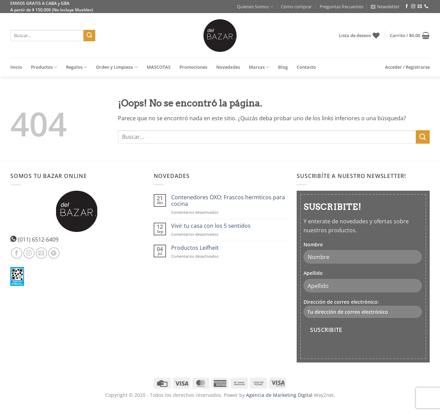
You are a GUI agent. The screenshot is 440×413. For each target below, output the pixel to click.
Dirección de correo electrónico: (363, 308)
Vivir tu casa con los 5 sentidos (211, 226)
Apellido (313, 273)
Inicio (16, 67)
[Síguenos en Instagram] (413, 6)
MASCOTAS (158, 67)
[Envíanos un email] (420, 6)
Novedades (228, 67)
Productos (44, 67)
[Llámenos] (426, 6)
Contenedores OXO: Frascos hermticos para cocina (228, 200)
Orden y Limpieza (117, 67)
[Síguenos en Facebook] (407, 6)
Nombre (313, 244)
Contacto (306, 67)
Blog (283, 67)
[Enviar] (89, 36)
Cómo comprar (296, 6)
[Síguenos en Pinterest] (53, 253)
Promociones (193, 67)
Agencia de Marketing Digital (279, 395)
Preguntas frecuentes (341, 6)
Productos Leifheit (195, 248)
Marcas (259, 67)
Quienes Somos (255, 6)
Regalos (76, 67)
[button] (385, 6)
